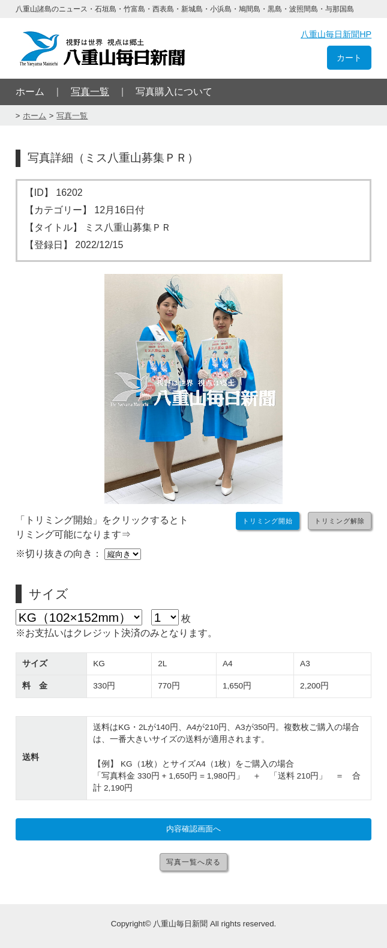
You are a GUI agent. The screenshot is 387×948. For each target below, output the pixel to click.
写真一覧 (90, 92)
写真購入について (174, 92)
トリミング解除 (339, 520)
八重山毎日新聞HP (336, 34)
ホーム (30, 92)
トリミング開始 (267, 520)
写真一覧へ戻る (193, 862)
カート (349, 57)
